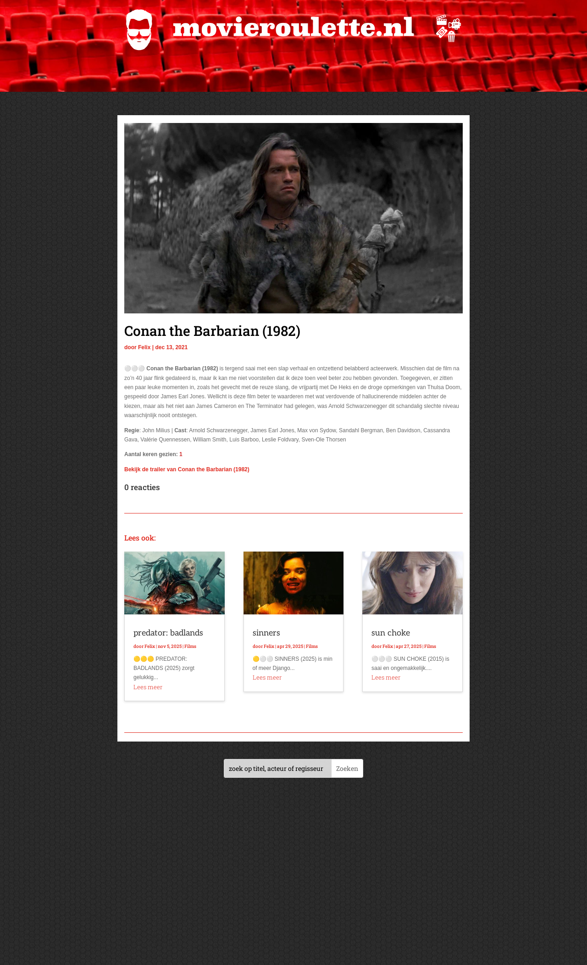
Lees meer (147, 687)
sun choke (390, 633)
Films (190, 646)
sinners (266, 633)
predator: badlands (168, 633)
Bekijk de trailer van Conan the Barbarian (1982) (186, 469)
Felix (144, 347)
